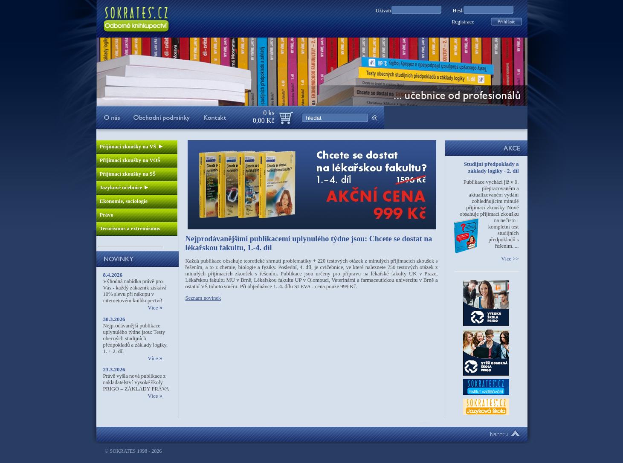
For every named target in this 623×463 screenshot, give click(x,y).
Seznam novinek (203, 298)
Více (155, 308)
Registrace (463, 22)
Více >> (510, 259)
